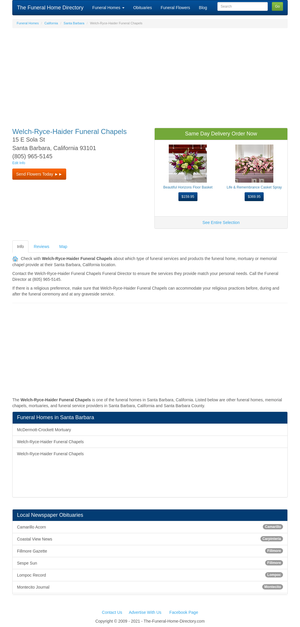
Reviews (41, 246)
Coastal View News (150, 538)
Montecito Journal (150, 586)
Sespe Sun (150, 562)
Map (63, 246)
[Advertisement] (150, 75)
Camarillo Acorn (150, 526)
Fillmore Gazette (150, 550)
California (51, 23)
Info (20, 246)
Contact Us (112, 612)
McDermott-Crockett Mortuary (44, 429)
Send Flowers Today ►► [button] (39, 174)
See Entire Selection (221, 222)
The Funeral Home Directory (50, 8)
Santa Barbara (74, 23)
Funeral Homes (108, 7)
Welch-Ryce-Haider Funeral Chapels (50, 441)
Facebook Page (183, 612)
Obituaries (142, 7)
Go (277, 6)
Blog (203, 7)
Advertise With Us (145, 612)
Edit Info (18, 163)
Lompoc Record (150, 574)
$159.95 (188, 197)
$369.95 (254, 197)
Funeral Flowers (175, 7)
